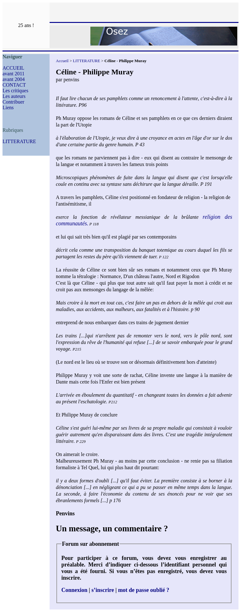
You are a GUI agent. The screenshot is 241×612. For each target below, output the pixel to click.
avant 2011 (13, 73)
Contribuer (13, 102)
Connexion (75, 590)
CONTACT (14, 85)
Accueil (62, 60)
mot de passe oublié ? (143, 590)
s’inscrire (103, 590)
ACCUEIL (13, 68)
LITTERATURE (19, 141)
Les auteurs (14, 96)
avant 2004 (14, 79)
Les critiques (15, 90)
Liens (8, 107)
